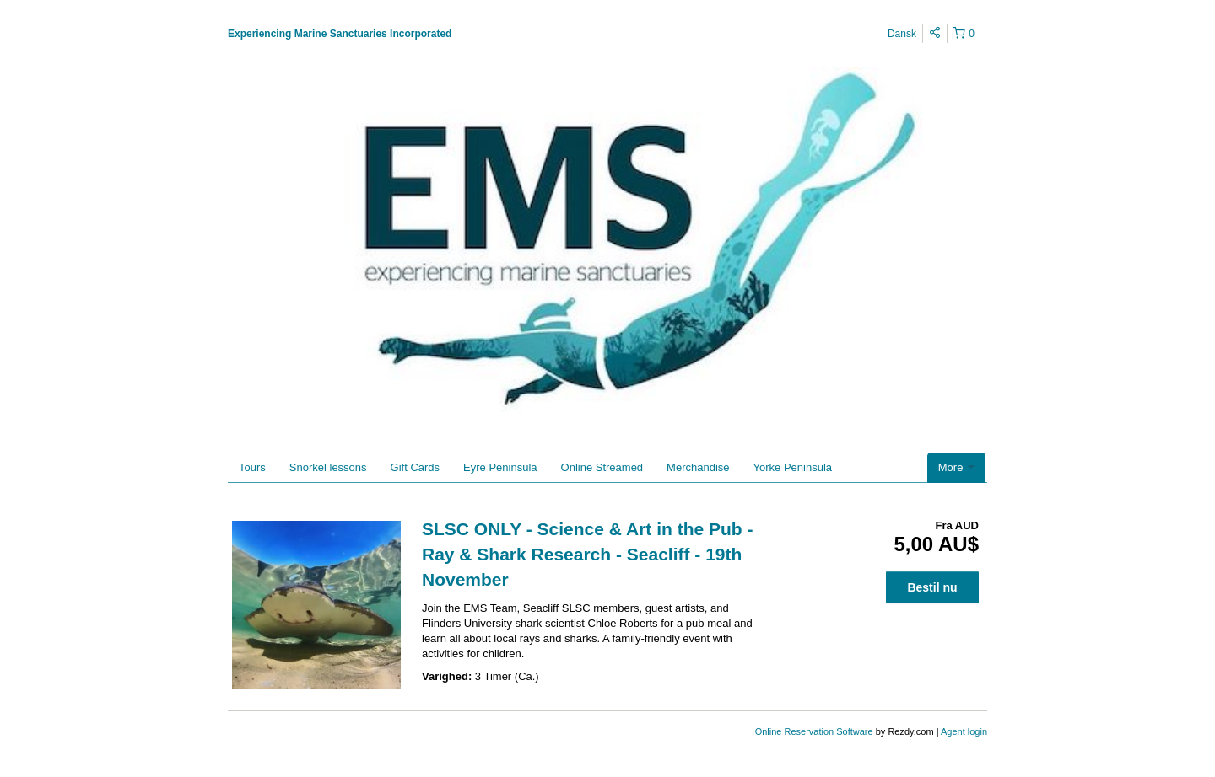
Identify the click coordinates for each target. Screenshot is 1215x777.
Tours (252, 467)
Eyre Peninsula (500, 467)
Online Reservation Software (814, 731)
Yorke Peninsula (792, 467)
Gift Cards (415, 467)
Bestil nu (932, 587)
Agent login (964, 731)
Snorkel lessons (328, 467)
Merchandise (698, 467)
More (956, 467)
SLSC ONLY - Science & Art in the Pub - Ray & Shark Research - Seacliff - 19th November (587, 554)
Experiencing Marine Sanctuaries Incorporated (339, 34)
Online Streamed (602, 467)
